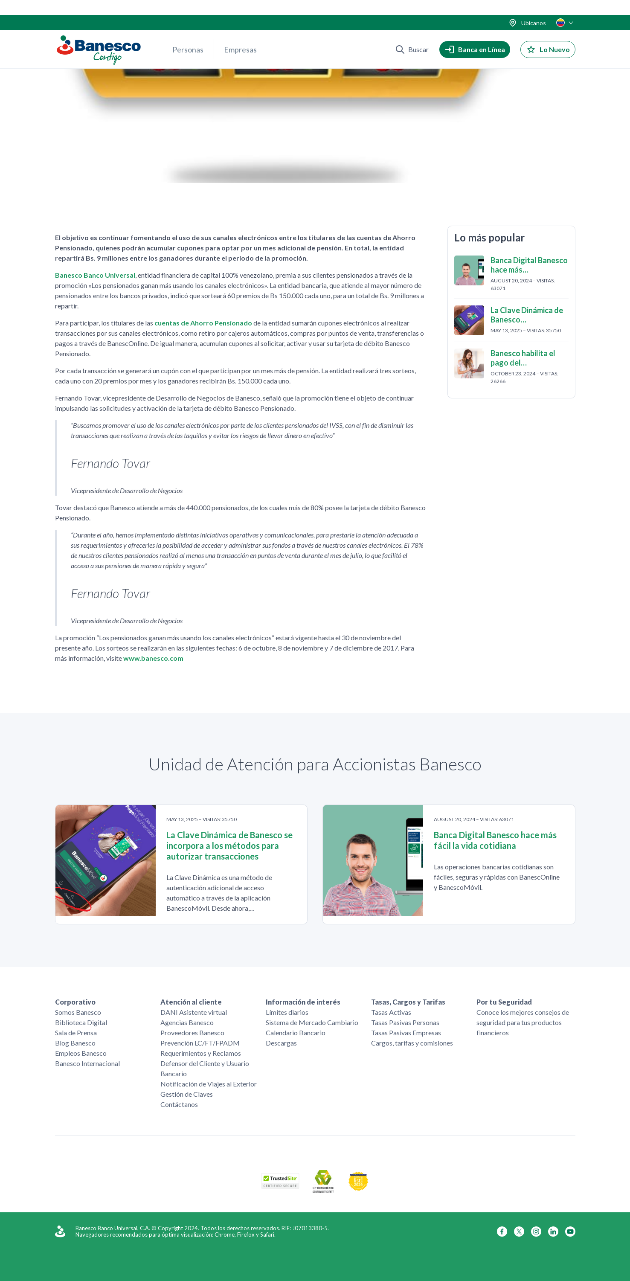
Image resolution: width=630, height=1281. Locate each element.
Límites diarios (287, 1012)
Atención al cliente (191, 1002)
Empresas (240, 34)
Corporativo (75, 1002)
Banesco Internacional (87, 1063)
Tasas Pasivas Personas (405, 1022)
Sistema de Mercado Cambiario (312, 1022)
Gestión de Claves (186, 1094)
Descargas (281, 1043)
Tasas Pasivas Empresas (406, 1032)
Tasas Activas (391, 1012)
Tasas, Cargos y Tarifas (408, 1002)
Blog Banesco (75, 1043)
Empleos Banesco (81, 1053)
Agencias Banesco (187, 1022)
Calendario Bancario (295, 1032)
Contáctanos (179, 1104)
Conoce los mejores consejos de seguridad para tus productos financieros (522, 1022)
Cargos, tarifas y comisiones (412, 1043)
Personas (187, 34)
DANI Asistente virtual (193, 1012)
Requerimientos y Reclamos (200, 1053)
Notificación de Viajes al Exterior (208, 1084)
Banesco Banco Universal (95, 276)
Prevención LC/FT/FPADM (200, 1043)
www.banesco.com (153, 659)
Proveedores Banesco (192, 1032)
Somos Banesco (78, 1012)
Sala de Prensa (76, 1032)
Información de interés (303, 1002)
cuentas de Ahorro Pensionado (203, 324)
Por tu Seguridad (504, 1002)
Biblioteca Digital (81, 1022)
